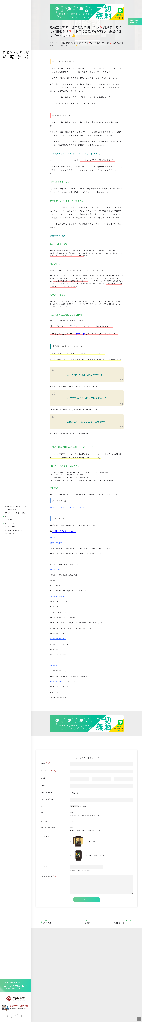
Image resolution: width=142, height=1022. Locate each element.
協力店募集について (11, 534)
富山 (51, 507)
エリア (55, 507)
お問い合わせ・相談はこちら (135, 24)
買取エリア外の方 (10, 523)
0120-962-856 (15, 985)
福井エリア (73, 507)
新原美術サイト (56, 569)
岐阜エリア (83, 507)
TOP (51, 43)
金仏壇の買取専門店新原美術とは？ (16, 506)
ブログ (7, 516)
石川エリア (63, 507)
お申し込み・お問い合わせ (13, 530)
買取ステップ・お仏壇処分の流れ (15, 513)
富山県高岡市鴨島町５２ (58, 639)
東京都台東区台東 (58, 681)
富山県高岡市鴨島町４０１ (59, 596)
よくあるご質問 (10, 527)
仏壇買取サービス (10, 509)
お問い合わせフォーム (64, 531)
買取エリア (8, 520)
